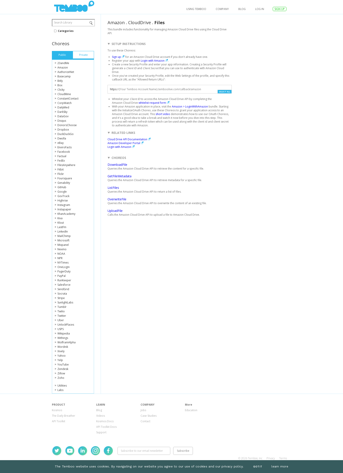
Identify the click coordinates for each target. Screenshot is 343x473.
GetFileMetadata (119, 176)
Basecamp (64, 76)
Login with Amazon (153, 61)
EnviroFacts (64, 147)
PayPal (61, 276)
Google (62, 192)
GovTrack (63, 196)
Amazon (62, 67)
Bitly (60, 81)
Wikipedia (63, 333)
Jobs (143, 410)
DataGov (63, 116)
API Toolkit (58, 421)
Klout (60, 223)
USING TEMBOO (196, 9)
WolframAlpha (66, 342)
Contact (145, 421)
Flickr (60, 174)
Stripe (61, 298)
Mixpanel (63, 245)
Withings (62, 338)
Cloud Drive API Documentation (127, 139)
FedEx (61, 160)
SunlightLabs (65, 302)
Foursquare (64, 178)
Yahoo (61, 356)
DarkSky (62, 112)
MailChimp (64, 236)
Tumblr (62, 307)
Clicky (61, 90)
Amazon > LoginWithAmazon (190, 106)
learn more (279, 466)
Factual (61, 156)
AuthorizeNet (65, 72)
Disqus (61, 121)
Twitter (61, 316)
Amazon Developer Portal (124, 143)
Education (191, 410)
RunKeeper (64, 280)
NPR (60, 258)
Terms (283, 458)
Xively (61, 351)
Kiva (60, 218)
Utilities (62, 385)
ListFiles (113, 188)
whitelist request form (152, 103)
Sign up (116, 57)
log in (259, 9)
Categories (66, 31)
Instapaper (64, 209)
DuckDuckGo (65, 134)
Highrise (62, 200)
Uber (60, 320)
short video (163, 114)
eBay (60, 143)
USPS (60, 329)
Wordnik (62, 347)
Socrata (62, 293)
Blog (242, 9)
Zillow (61, 373)
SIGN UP (279, 9)
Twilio (61, 311)
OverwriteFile (117, 199)
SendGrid (63, 289)
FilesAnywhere (66, 165)
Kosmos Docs (105, 421)
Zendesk (62, 369)
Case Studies (149, 416)
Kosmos (57, 410)
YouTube (63, 364)
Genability (63, 183)
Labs (60, 390)
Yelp (60, 360)
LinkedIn (62, 231)
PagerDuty (64, 271)
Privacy (271, 458)
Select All (224, 91)
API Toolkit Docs (106, 427)
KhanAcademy (66, 214)
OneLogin (63, 267)
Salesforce (64, 285)
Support (101, 432)
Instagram (63, 205)
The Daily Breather (63, 416)
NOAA (61, 254)
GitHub (61, 187)
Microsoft (63, 240)
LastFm (61, 227)
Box (59, 85)
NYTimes (63, 262)
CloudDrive (139, 22)
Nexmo (62, 249)
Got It (257, 466)
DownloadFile (117, 164)
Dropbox (63, 129)
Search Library (63, 22)
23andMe (63, 63)
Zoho (60, 378)
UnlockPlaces (65, 324)
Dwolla (61, 138)
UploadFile (115, 211)
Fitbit (60, 169)
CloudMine (64, 94)
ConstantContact (67, 98)
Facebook (63, 152)
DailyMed (63, 107)
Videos (100, 416)
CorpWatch (64, 103)
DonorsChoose (67, 125)
